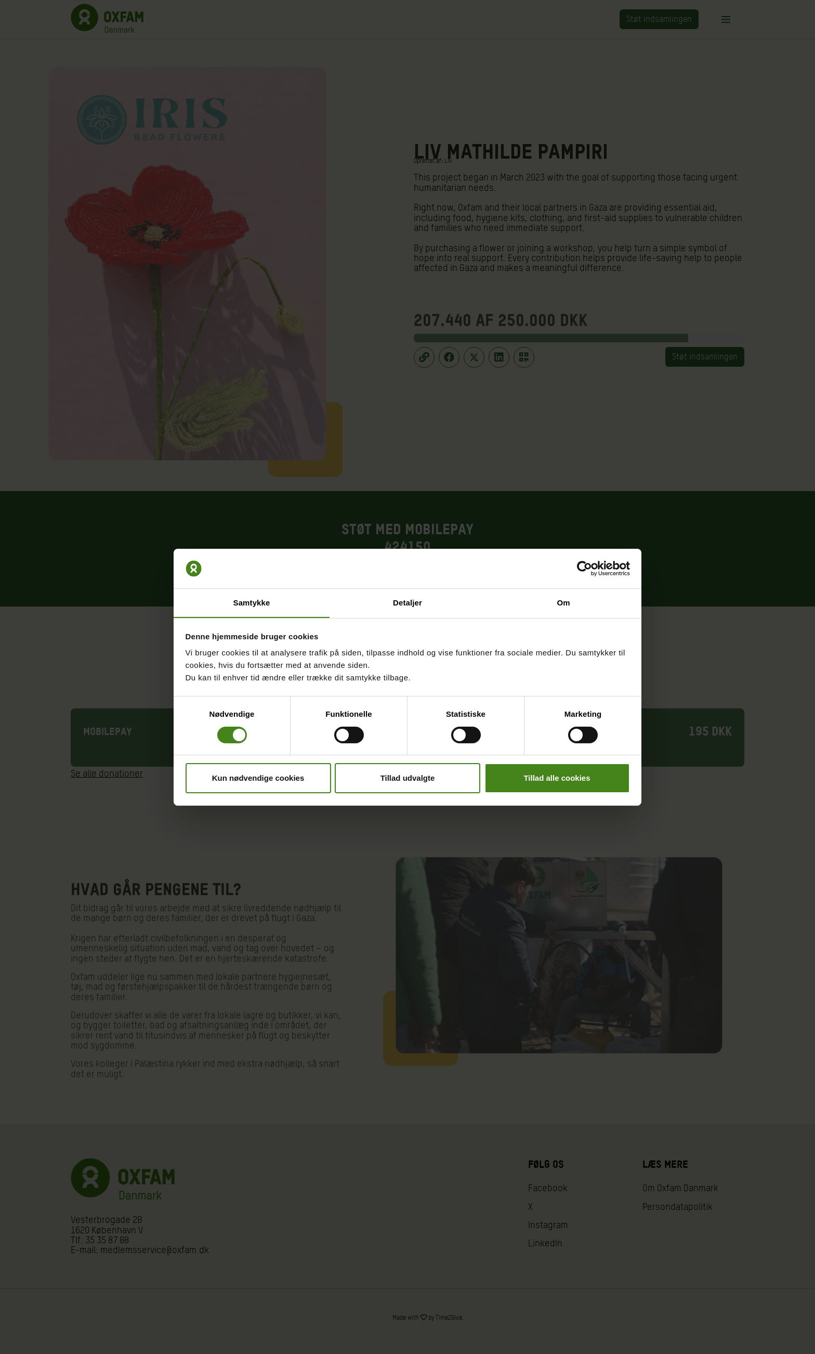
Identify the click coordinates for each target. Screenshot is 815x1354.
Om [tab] (563, 602)
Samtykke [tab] (251, 602)
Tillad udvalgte (407, 778)
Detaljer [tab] (407, 602)
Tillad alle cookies (556, 778)
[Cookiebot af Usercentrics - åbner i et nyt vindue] (584, 568)
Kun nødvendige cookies (258, 778)
